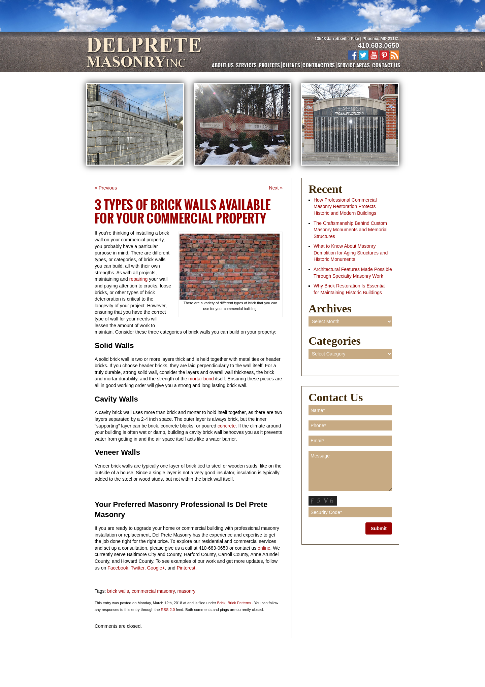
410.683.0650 (378, 45)
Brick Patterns (239, 603)
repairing (139, 279)
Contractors (318, 65)
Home (96, 655)
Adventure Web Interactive (252, 668)
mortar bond (200, 378)
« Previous (106, 188)
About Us (223, 65)
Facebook (117, 568)
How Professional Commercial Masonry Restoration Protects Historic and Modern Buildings (345, 206)
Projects (269, 65)
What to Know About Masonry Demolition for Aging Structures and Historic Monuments (351, 252)
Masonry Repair (221, 661)
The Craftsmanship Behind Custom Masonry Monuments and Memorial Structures (350, 229)
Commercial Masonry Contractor (122, 661)
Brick (221, 603)
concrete (227, 425)
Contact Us (386, 65)
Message (350, 471)
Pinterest (186, 568)
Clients (291, 65)
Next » (276, 188)
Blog (315, 661)
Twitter (137, 568)
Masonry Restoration (180, 661)
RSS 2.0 (168, 610)
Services (246, 65)
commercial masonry (153, 591)
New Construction (260, 661)
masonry (186, 591)
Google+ (156, 568)
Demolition (294, 661)
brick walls (118, 591)
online (264, 548)
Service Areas (353, 65)
